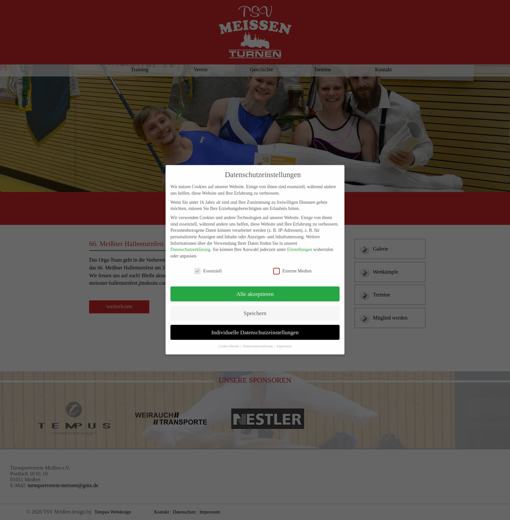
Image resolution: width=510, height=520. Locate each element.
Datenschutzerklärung (190, 245)
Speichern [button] (255, 309)
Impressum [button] (284, 343)
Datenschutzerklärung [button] (258, 343)
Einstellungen (299, 245)
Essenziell (208, 267)
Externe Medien (292, 267)
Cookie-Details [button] (229, 343)
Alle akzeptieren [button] (255, 290)
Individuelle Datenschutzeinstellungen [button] (255, 328)
